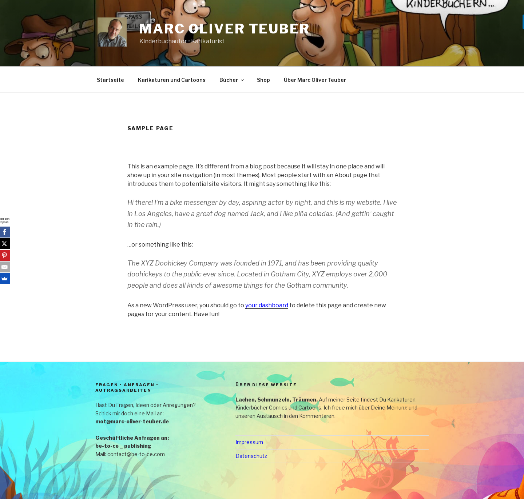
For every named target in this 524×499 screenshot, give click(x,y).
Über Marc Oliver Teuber (315, 80)
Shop (263, 80)
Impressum (249, 442)
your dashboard (266, 305)
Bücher (232, 80)
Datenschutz (251, 456)
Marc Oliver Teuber (224, 29)
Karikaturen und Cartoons (172, 80)
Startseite (110, 80)
